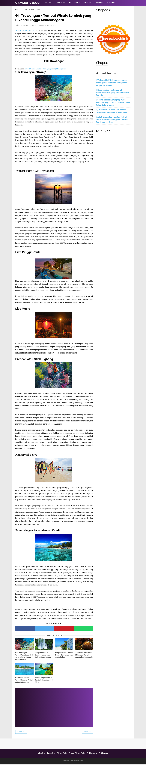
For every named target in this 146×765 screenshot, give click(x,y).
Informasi (111, 3)
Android (99, 3)
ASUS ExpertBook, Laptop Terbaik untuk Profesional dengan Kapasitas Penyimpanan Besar (112, 119)
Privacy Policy (61, 754)
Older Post (87, 733)
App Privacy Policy (79, 754)
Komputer (88, 3)
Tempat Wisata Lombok (24, 31)
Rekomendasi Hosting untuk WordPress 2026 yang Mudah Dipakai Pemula (112, 92)
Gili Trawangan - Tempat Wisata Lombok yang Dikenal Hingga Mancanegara (24, 657)
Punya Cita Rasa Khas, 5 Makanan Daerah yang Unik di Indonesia (83, 656)
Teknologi (60, 3)
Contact (48, 754)
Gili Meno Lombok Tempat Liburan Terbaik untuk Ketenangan (24, 681)
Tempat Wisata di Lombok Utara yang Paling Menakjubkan (43, 656)
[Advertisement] (54, 707)
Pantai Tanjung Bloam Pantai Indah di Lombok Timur (44, 681)
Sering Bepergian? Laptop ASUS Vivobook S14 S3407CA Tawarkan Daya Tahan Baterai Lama (113, 102)
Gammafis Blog (27, 3)
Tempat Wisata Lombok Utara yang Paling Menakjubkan (45, 70)
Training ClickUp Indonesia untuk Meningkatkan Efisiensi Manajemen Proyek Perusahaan (111, 82)
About (37, 754)
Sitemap (107, 754)
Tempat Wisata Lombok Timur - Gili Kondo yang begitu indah (64, 656)
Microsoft (73, 3)
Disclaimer (95, 754)
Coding (48, 3)
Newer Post (21, 733)
